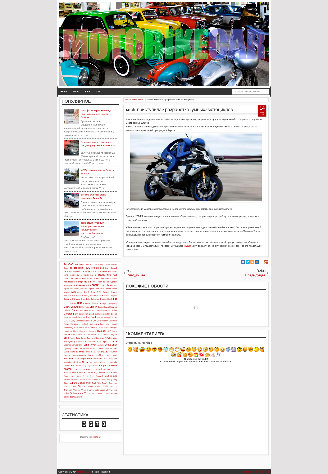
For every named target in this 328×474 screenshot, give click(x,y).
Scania (67, 376)
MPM (105, 359)
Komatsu (80, 342)
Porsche (113, 365)
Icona (114, 331)
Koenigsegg (69, 341)
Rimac (114, 369)
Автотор (89, 264)
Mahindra (74, 352)
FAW (66, 317)
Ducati (82, 314)
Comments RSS (261, 471)
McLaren (113, 352)
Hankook (84, 324)
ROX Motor (88, 373)
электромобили (82, 285)
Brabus (76, 299)
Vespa (102, 390)
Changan (103, 303)
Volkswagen (76, 393)
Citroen (93, 307)
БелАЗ (114, 264)
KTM (99, 341)
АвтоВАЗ (68, 264)
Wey (100, 393)
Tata (99, 383)
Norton (106, 362)
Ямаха (187, 246)
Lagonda (67, 345)
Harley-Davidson (96, 324)
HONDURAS (104, 328)
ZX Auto (78, 397)
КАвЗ (107, 268)
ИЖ (97, 268)
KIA (107, 338)
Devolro (100, 310)
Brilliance (95, 299)
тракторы (68, 282)
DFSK (107, 310)
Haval (107, 324)
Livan (92, 348)
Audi (73, 292)
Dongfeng (69, 313)
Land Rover (90, 344)
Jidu (88, 338)
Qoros (76, 369)
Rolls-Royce (77, 372)
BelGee (67, 295)
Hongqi (113, 327)
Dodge (114, 310)
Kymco (106, 341)
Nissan (85, 362)
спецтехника (80, 278)
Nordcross (98, 362)
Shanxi (85, 376)
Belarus (114, 292)
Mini (115, 355)
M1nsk (66, 352)
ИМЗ (102, 268)
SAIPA (114, 372)
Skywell (67, 379)
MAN (81, 352)
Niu (91, 362)
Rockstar (67, 373)
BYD (66, 303)
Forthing (100, 317)
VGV (108, 390)
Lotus (106, 348)
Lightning (67, 348)
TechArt (105, 383)
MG (109, 355)
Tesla (74, 386)
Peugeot (103, 365)
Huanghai (83, 331)
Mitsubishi (69, 358)
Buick (109, 299)
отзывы (102, 274)
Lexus (108, 344)
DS (76, 314)
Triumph (90, 386)
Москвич (85, 275)
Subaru (73, 383)
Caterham (87, 303)
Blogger (96, 437)
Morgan (83, 359)
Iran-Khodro (76, 334)
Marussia (88, 352)
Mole (77, 359)
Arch (102, 289)
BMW (107, 295)
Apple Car (84, 289)
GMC (99, 321)
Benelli (78, 296)
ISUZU (87, 334)
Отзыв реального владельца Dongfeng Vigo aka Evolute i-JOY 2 (98, 145)
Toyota (81, 386)
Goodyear (113, 321)
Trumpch (113, 386)
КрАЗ (95, 271)
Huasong (92, 331)
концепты (87, 271)
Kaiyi (93, 338)
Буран (66, 268)
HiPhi (87, 328)
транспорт (78, 282)
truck (105, 386)
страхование (105, 278)
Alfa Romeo (111, 285)
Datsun (75, 310)
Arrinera (107, 289)
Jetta (78, 338)
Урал (100, 282)
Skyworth (74, 379)
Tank (94, 383)
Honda (94, 327)
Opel (66, 365)
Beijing (106, 292)
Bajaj (93, 292)
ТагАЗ (114, 278)
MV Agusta (112, 359)
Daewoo (113, 307)
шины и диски (110, 282)
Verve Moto (94, 390)
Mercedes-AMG (79, 355)
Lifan (114, 344)
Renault (98, 369)
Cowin (100, 307)
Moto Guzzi (97, 359)
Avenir (80, 292)
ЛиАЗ (114, 271)
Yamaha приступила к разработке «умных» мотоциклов (179, 109)
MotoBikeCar (83, 471)
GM (94, 321)
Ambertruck (74, 289)
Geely (72, 320)
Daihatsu (67, 310)
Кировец (76, 271)
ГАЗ (88, 268)
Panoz (95, 366)
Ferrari (82, 317)
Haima (77, 324)
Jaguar (114, 334)
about (95, 284)
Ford (93, 317)
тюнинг (88, 281)
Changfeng (112, 303)
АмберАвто (99, 264)
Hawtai (114, 324)
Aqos (97, 289)
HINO (81, 328)
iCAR (109, 331)
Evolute (98, 314)
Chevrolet (76, 307)
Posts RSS (245, 471)
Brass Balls (85, 299)
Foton (114, 317)
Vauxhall (76, 390)
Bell (73, 296)
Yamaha (113, 393)
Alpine (66, 289)
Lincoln (75, 348)
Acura (102, 285)
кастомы (68, 271)
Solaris (88, 379)
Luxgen (113, 348)
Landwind (100, 345)
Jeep (66, 338)
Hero (76, 328)
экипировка (68, 285)
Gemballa (80, 321)
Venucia (84, 390)
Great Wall (69, 324)
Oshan (78, 365)
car (79, 303)
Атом (108, 264)
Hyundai (101, 331)
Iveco (93, 335)
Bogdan (114, 296)
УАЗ (94, 281)
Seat (79, 376)
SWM (88, 383)
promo (68, 368)
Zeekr (66, 397)
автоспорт (80, 264)
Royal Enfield (99, 373)
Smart (82, 379)
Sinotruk (99, 376)
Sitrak (106, 376)
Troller (97, 386)
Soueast (102, 379)
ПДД (115, 275)
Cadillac (72, 303)
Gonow (105, 321)
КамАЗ (114, 268)
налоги (93, 275)
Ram (83, 369)
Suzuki (81, 383)
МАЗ (66, 275)
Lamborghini (77, 345)
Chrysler (85, 307)
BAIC (86, 292)
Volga (66, 393)
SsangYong (111, 379)
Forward (107, 317)
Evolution (106, 314)
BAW (99, 292)
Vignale (114, 390)
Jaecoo (105, 334)
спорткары (92, 278)
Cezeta (95, 303)
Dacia (106, 307)
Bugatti (103, 299)
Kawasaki (99, 338)
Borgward (68, 299)
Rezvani (107, 369)
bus (115, 299)
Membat (67, 355)
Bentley (85, 295)
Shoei (92, 376)
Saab (107, 372)
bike (101, 295)
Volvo (87, 393)
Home (63, 91)
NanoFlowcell (69, 362)
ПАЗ (109, 275)
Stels (66, 383)
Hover (75, 331)
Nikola (78, 362)
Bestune (93, 295)
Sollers (95, 379)
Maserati (97, 352)
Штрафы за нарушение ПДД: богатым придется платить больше (96, 114)
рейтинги (68, 278)
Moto (76, 91)
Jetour (72, 338)
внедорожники (77, 268)
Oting (84, 366)
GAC (66, 321)
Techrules (113, 383)
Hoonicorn (68, 331)
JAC (99, 334)
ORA (71, 365)
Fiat (88, 317)
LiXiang (99, 348)
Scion (73, 376)
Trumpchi (68, 390)
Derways (92, 310)
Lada (114, 341)
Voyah (93, 393)
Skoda (113, 376)
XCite (106, 393)
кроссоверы (105, 271)
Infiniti (67, 334)
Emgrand (89, 314)
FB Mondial (74, 317)
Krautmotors (90, 342)
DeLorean (84, 310)
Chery (67, 307)
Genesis (88, 321)
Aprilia (91, 289)
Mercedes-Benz (96, 355)
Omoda (113, 362)
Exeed (114, 314)
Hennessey (68, 328)
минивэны (74, 275)
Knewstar (113, 338)
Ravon (89, 369)
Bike (87, 91)
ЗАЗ (93, 268)
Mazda (104, 351)
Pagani (89, 366)
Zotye (72, 397)
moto (89, 358)
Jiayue (83, 338)
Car (98, 91)
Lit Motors (84, 348)
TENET (67, 386)
